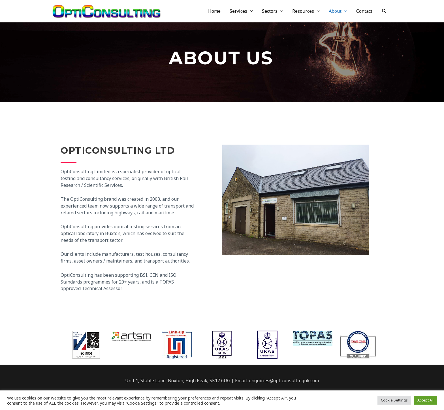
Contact (364, 12)
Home (214, 12)
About (335, 12)
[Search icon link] (384, 11)
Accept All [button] (425, 400)
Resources (303, 12)
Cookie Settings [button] (394, 400)
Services (238, 12)
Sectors (270, 12)
